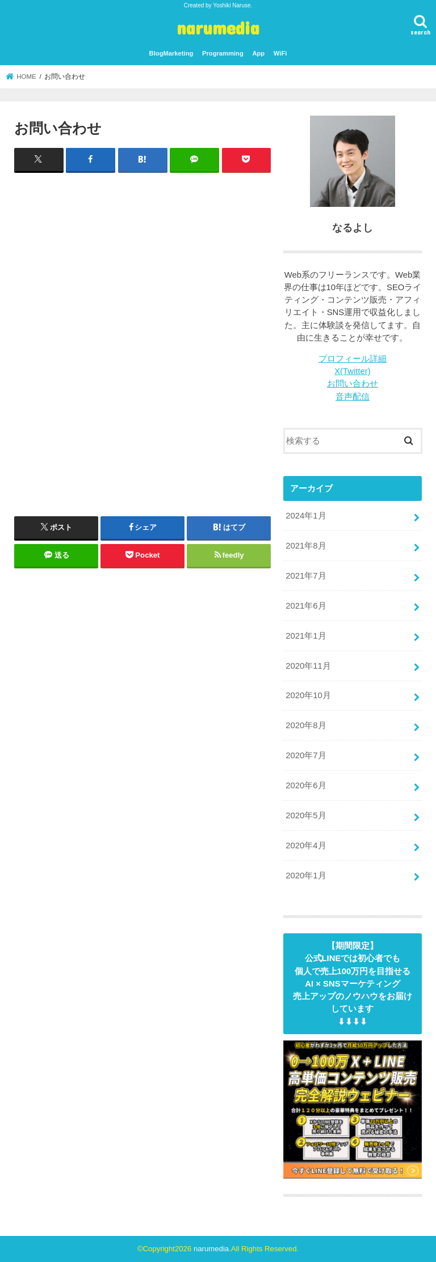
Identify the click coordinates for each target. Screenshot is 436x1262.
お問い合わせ (352, 383)
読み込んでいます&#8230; (142, 332)
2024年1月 (306, 515)
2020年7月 (306, 755)
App (258, 53)
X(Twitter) (352, 371)
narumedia (218, 27)
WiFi (280, 53)
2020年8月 (306, 725)
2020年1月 (306, 875)
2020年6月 (306, 785)
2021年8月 (306, 545)
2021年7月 (306, 575)
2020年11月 (308, 665)
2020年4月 (306, 845)
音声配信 (353, 396)
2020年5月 (306, 815)
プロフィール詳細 (352, 358)
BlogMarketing (171, 53)
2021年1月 (306, 635)
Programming (223, 53)
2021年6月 (306, 605)
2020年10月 (308, 695)
